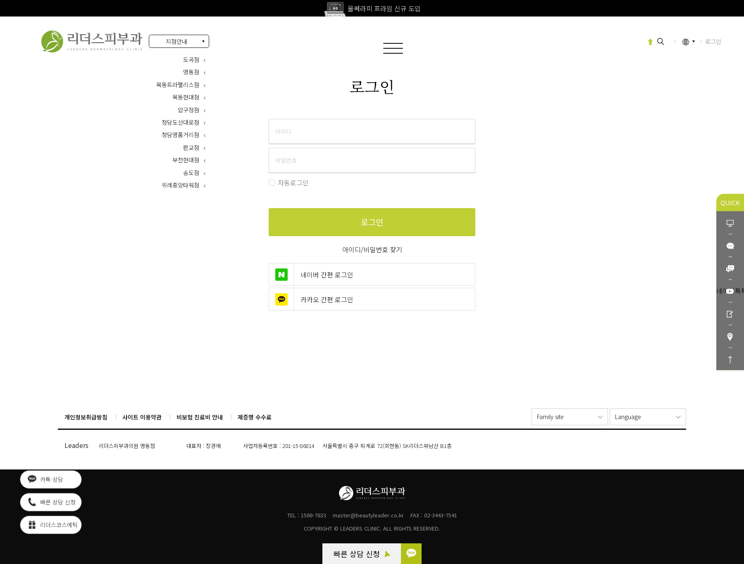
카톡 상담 (45, 481)
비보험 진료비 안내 (199, 417)
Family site (550, 416)
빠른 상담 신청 (362, 553)
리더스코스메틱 (53, 526)
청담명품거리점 (180, 134)
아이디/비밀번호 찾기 (372, 249)
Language (628, 416)
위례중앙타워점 (180, 185)
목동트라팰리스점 (177, 85)
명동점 (191, 72)
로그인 (91, 41)
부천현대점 (185, 160)
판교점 (191, 147)
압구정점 (188, 110)
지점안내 (176, 41)
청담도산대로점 (180, 122)
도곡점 (191, 59)
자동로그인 (289, 183)
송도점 (191, 172)
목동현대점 (185, 97)
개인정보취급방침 (85, 417)
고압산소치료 (621, 41)
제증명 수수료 (255, 417)
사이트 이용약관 (142, 417)
